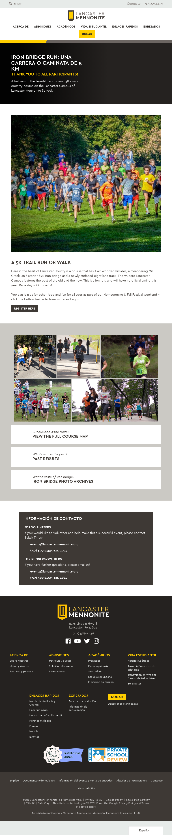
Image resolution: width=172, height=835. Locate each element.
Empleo (14, 780)
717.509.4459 (153, 4)
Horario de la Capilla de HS (45, 715)
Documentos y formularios (39, 780)
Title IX (30, 803)
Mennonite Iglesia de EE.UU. (123, 813)
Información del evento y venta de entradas (85, 780)
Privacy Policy (93, 799)
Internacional (57, 671)
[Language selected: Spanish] (145, 830)
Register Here (24, 308)
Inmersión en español (101, 682)
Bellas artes (134, 683)
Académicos (66, 26)
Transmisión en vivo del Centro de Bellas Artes (142, 676)
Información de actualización (78, 708)
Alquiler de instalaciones (131, 780)
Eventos (34, 736)
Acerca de (20, 26)
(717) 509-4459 (83, 633)
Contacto (134, 4)
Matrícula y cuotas (60, 660)
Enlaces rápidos (125, 26)
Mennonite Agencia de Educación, (84, 813)
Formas (33, 726)
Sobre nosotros (19, 660)
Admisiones (42, 26)
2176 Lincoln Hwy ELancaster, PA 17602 (83, 626)
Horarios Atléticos (138, 660)
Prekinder (94, 660)
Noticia (33, 731)
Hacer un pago (38, 710)
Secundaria (95, 671)
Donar (87, 34)
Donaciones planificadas (123, 703)
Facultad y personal (22, 671)
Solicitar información (61, 666)
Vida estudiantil (94, 26)
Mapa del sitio (86, 788)
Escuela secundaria (100, 676)
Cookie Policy (114, 799)
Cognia (55, 813)
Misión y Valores (19, 666)
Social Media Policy (138, 799)
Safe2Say (43, 803)
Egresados (151, 26)
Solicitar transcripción (82, 701)
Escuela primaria (98, 666)
